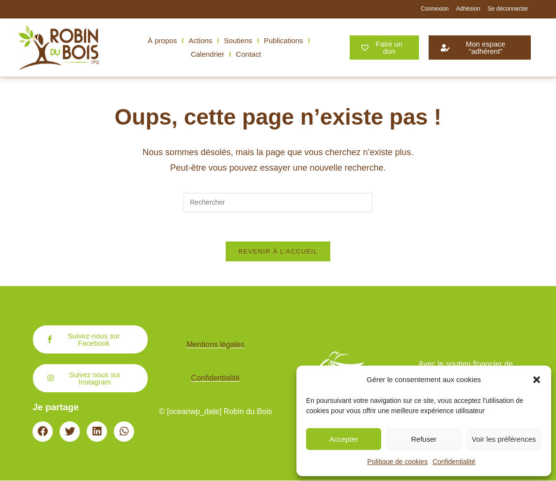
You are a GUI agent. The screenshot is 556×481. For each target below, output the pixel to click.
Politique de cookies (397, 461)
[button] (536, 380)
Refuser (424, 439)
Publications (283, 40)
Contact (248, 54)
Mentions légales (215, 345)
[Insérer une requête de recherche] (278, 202)
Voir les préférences (504, 439)
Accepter (343, 439)
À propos (162, 40)
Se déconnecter (508, 8)
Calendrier (207, 54)
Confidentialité (454, 461)
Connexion (434, 8)
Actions (200, 40)
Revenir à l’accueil (278, 252)
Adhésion (468, 8)
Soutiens (238, 40)
